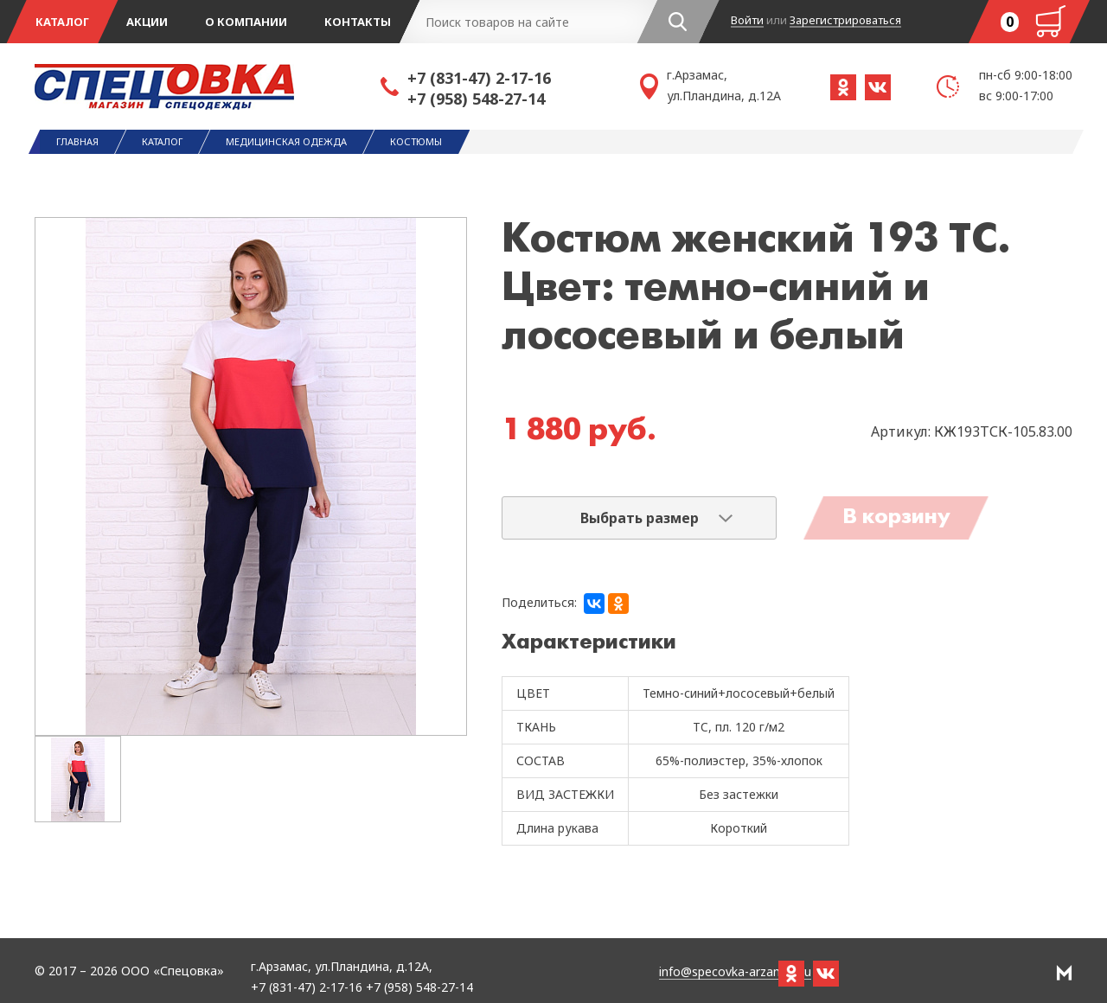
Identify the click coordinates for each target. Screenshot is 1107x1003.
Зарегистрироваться (845, 21)
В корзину (896, 517)
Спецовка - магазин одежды (208, 86)
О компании (246, 21)
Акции (147, 21)
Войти (747, 21)
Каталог (62, 21)
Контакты (357, 21)
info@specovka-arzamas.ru (735, 972)
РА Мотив (1064, 973)
